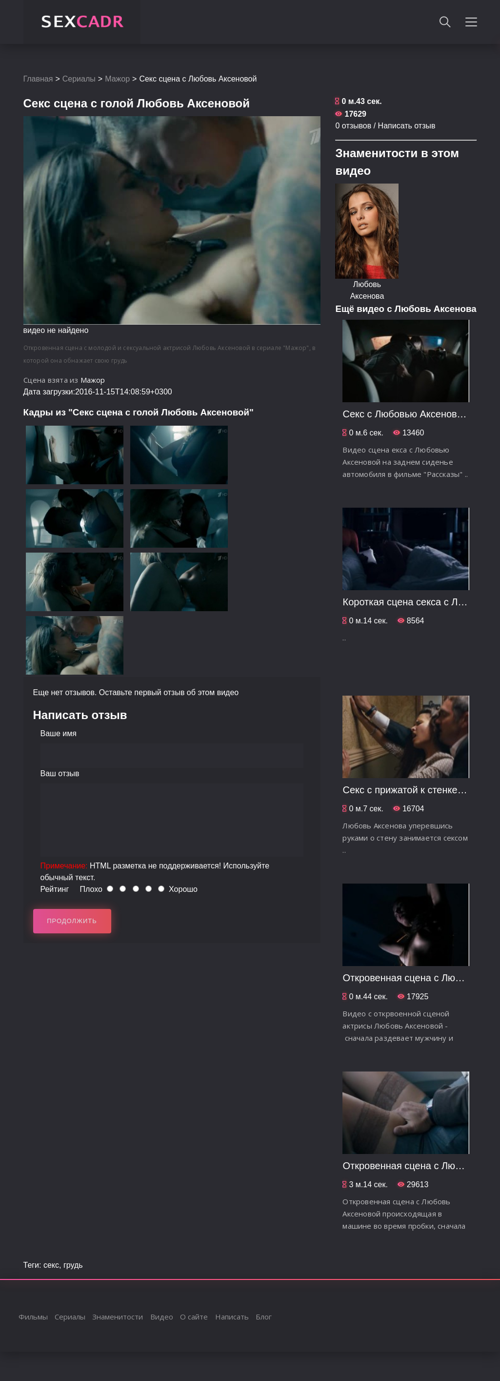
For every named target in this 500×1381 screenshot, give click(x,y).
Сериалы (79, 79)
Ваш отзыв (60, 773)
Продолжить (72, 921)
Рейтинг (54, 889)
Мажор (117, 79)
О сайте (194, 1316)
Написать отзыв (407, 126)
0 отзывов (353, 126)
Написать (232, 1316)
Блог (264, 1316)
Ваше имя (58, 733)
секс (51, 1265)
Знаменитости (117, 1316)
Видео (161, 1316)
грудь (73, 1265)
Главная (38, 79)
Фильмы (33, 1316)
